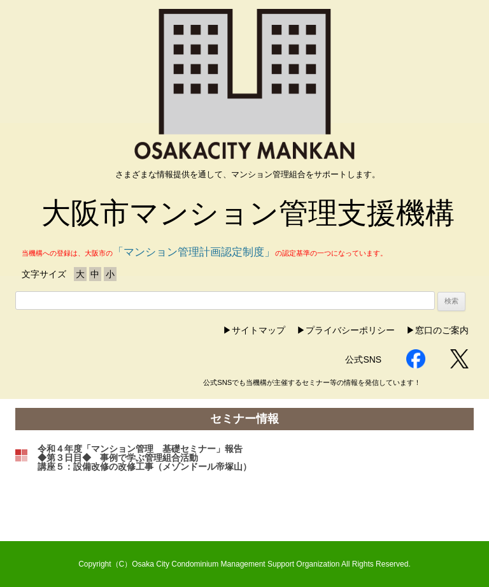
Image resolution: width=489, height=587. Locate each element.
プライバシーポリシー (350, 330)
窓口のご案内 (442, 330)
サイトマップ (258, 330)
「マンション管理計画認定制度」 (194, 252)
